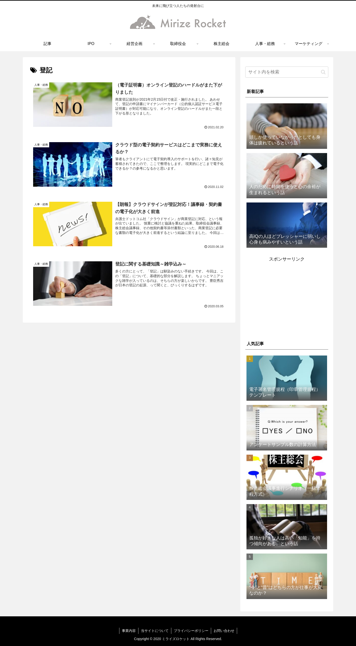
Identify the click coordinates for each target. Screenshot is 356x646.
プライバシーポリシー (191, 631)
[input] (286, 72)
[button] (323, 72)
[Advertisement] (286, 298)
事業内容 (129, 631)
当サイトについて (155, 631)
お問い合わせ (224, 631)
